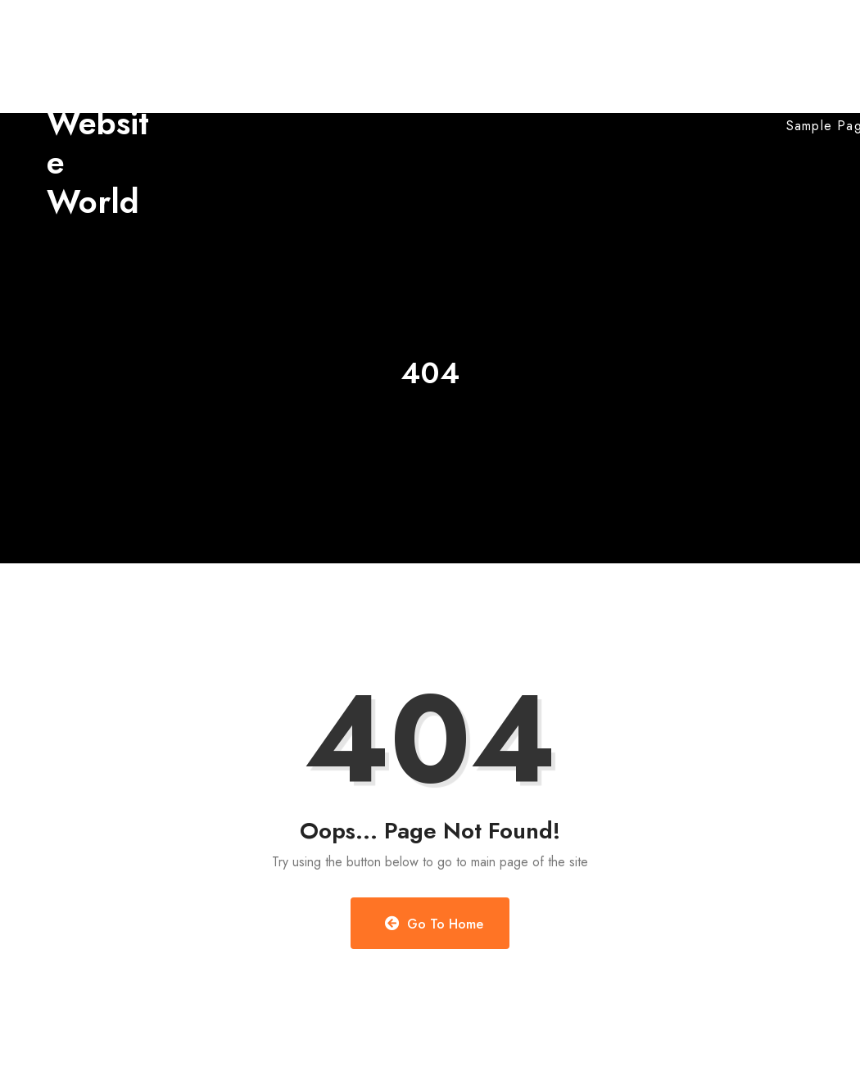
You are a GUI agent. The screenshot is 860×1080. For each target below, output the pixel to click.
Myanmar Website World (101, 122)
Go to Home (434, 924)
